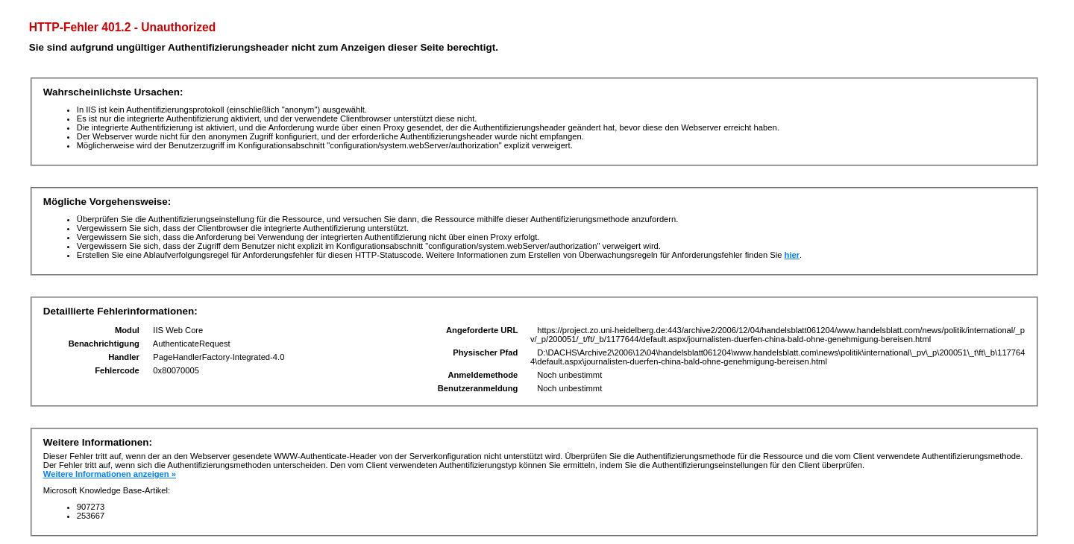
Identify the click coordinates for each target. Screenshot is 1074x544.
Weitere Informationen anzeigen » (109, 473)
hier (792, 254)
